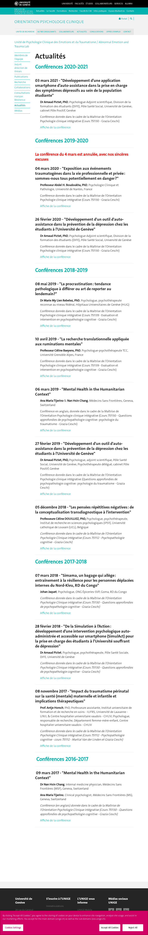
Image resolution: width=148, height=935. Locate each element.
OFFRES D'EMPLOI (113, 31)
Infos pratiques (100, 11)
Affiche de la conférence (55, 127)
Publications (21, 76)
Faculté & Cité (86, 11)
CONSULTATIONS (96, 31)
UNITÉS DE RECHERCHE (25, 31)
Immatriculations (55, 906)
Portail (123, 18)
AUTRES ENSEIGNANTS (46, 31)
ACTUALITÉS (82, 31)
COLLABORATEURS (66, 31)
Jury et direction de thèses (20, 68)
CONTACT (127, 31)
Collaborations (22, 87)
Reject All (132, 929)
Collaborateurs (103, 3)
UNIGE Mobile (84, 909)
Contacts (130, 11)
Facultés (79, 3)
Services (118, 3)
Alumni (129, 3)
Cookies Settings (13, 929)
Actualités (40, 11)
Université (67, 3)
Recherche (73, 11)
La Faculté (50, 11)
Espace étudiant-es (117, 11)
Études (89, 3)
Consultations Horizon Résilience (22, 96)
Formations (62, 11)
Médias (18, 110)
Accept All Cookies (109, 929)
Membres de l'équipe (21, 57)
